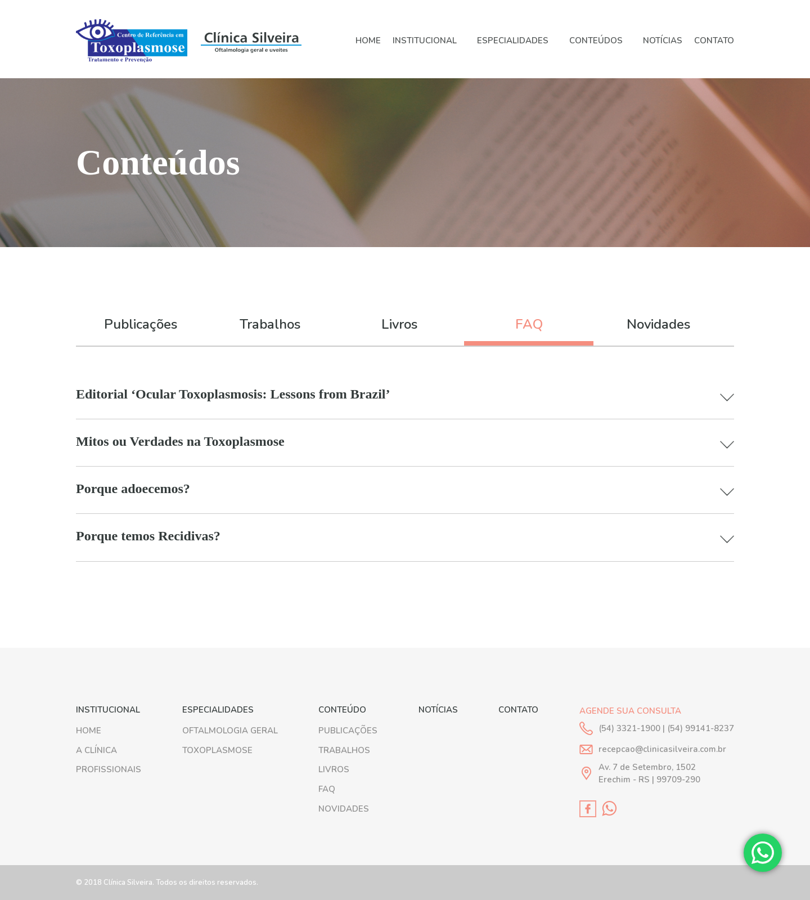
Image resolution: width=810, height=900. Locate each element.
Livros (399, 324)
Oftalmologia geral (230, 730)
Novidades (658, 324)
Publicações (140, 324)
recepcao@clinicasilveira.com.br (662, 749)
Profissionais (108, 769)
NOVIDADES (343, 808)
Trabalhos (270, 324)
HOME (368, 40)
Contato (714, 40)
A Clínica (96, 750)
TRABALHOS (344, 750)
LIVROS (333, 769)
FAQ (529, 324)
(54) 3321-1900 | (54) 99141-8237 (666, 728)
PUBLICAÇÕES (347, 730)
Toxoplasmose (217, 750)
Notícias (662, 40)
